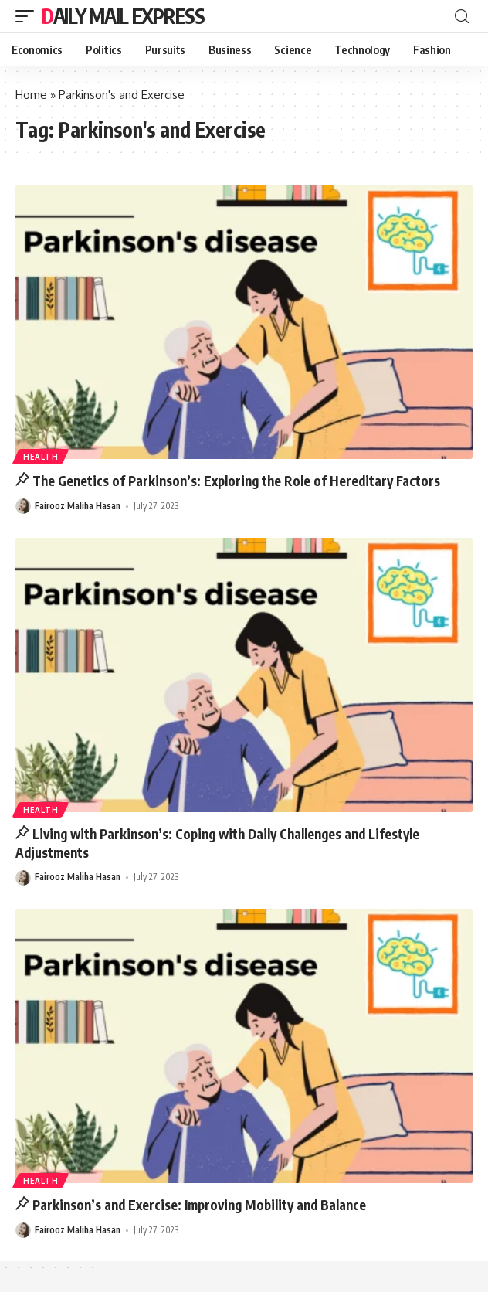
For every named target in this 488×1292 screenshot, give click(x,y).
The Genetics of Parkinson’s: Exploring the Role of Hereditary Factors (236, 480)
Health (40, 456)
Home (31, 94)
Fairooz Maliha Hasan (77, 506)
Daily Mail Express (123, 16)
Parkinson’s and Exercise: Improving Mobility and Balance (199, 1204)
